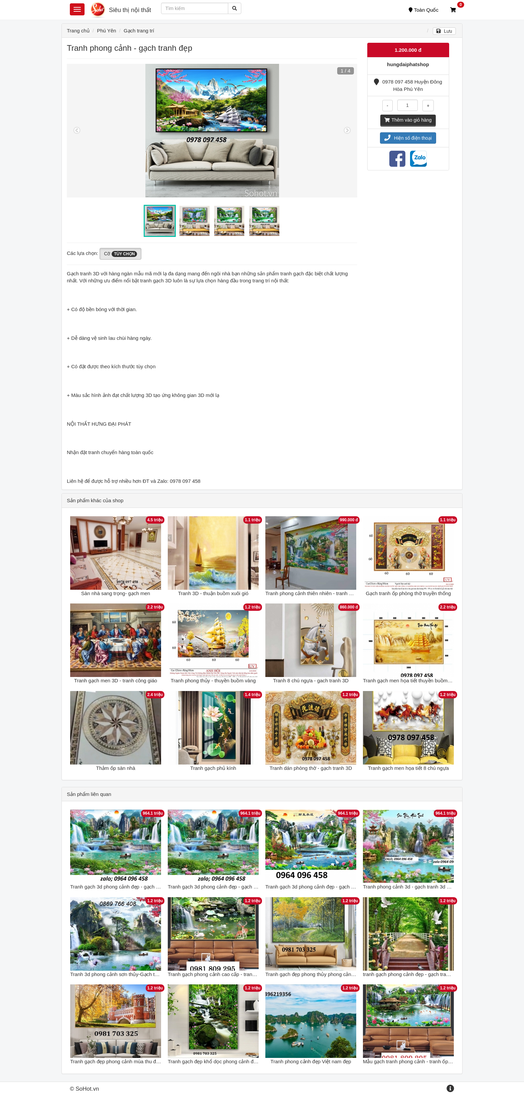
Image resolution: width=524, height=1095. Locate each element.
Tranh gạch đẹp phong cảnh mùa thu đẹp (115, 1061)
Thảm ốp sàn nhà (115, 768)
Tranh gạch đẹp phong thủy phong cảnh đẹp (314, 974)
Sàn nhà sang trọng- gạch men (115, 593)
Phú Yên (106, 30)
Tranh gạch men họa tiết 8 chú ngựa (408, 768)
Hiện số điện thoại (408, 138)
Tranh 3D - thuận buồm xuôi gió (213, 593)
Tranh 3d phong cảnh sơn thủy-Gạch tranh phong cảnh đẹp (136, 974)
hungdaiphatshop (408, 64)
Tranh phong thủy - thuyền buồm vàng (213, 680)
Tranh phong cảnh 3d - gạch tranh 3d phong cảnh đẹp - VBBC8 (433, 886)
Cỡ (120, 254)
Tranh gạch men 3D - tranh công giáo (115, 680)
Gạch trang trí (139, 30)
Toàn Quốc (423, 10)
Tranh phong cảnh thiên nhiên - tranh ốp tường (317, 593)
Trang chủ (78, 30)
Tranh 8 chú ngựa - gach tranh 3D (311, 680)
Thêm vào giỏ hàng (407, 120)
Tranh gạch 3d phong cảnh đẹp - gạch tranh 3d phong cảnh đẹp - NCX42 (151, 886)
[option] (212, 130)
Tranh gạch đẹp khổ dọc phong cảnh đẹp (213, 1061)
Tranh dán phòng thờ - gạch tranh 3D (311, 768)
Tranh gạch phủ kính (213, 768)
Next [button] (347, 130)
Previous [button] (77, 130)
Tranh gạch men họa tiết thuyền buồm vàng (411, 680)
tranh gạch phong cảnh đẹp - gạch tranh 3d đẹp (415, 974)
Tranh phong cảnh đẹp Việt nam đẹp (310, 1061)
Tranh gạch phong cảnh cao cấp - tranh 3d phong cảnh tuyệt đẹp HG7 (245, 974)
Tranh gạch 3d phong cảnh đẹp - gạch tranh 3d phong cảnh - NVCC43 (343, 886)
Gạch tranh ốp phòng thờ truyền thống (408, 593)
